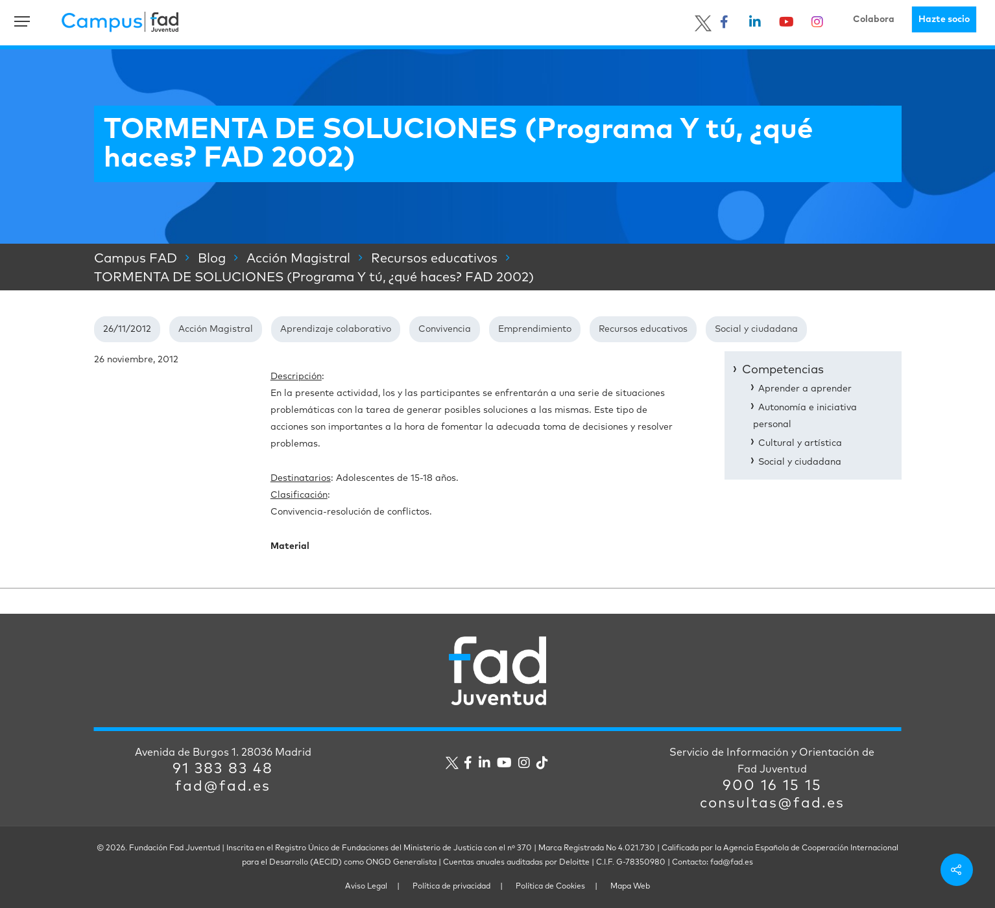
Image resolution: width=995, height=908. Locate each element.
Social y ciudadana (756, 329)
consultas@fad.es (772, 804)
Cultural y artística (800, 443)
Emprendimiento (534, 329)
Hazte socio (944, 19)
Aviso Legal (366, 887)
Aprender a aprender (805, 388)
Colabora (873, 19)
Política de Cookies (550, 887)
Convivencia (444, 329)
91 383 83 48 (223, 769)
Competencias (783, 370)
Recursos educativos (643, 329)
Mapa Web (630, 887)
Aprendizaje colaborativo (335, 329)
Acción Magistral (215, 329)
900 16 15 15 (772, 786)
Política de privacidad (451, 887)
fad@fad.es (222, 787)
